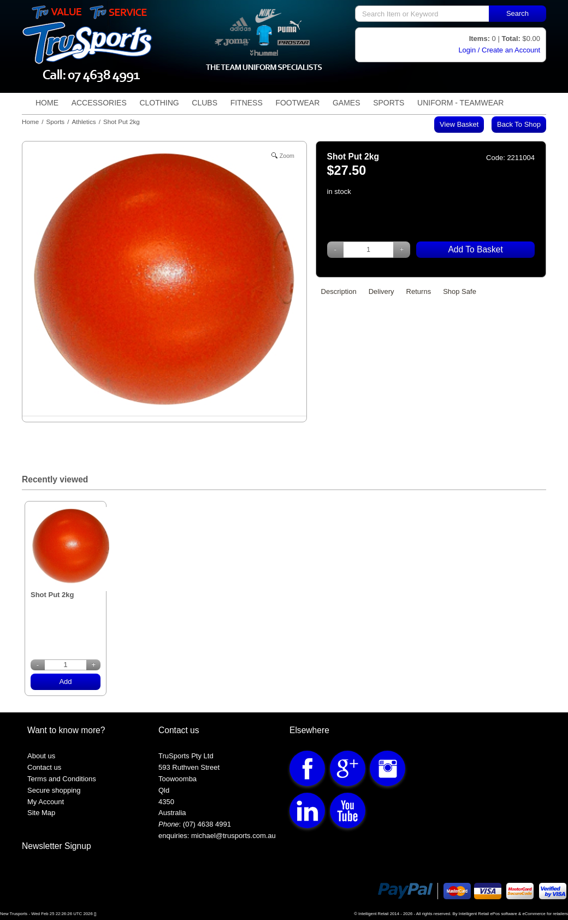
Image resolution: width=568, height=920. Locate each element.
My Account (45, 802)
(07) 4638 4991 (207, 824)
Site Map (41, 813)
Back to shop (519, 124)
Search (517, 13)
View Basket (459, 124)
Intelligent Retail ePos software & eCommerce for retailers (513, 913)
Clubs (204, 102)
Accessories (99, 102)
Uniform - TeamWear (460, 102)
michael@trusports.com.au (232, 835)
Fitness (246, 102)
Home (47, 102)
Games (346, 102)
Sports (388, 102)
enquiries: (173, 835)
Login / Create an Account (499, 50)
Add (65, 681)
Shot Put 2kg (52, 583)
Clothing (159, 102)
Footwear (297, 102)
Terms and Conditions (61, 779)
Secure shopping (54, 790)
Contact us (44, 767)
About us (41, 756)
